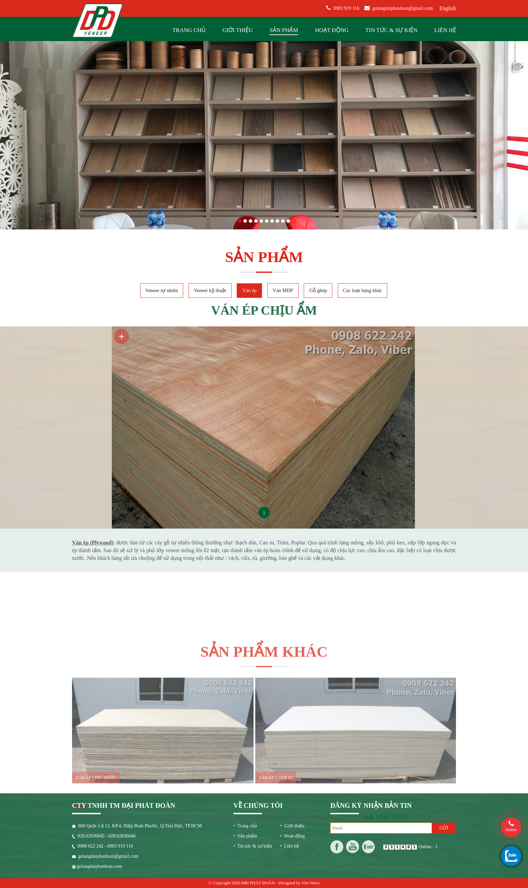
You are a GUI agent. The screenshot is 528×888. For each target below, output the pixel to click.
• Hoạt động (292, 776)
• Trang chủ (245, 766)
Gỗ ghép (318, 243)
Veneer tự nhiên (161, 243)
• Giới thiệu (292, 766)
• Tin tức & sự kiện (252, 786)
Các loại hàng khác (362, 243)
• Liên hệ (289, 786)
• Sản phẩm (245, 776)
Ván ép (249, 243)
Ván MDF (283, 243)
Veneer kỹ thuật (210, 243)
